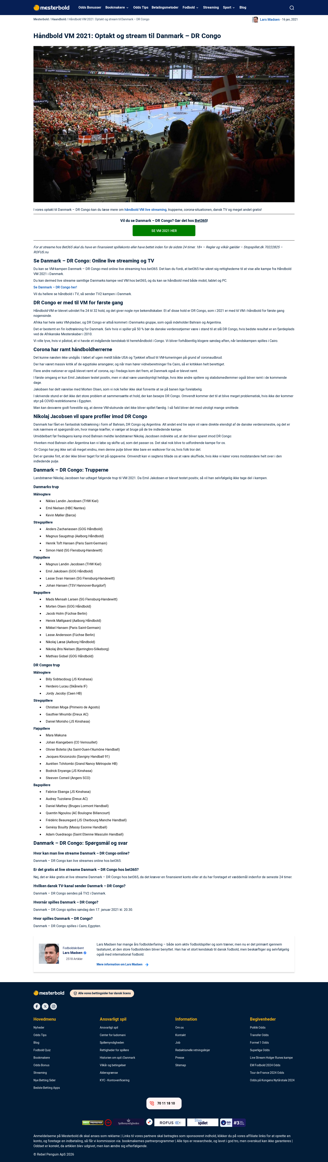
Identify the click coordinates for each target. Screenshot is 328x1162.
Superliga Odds (260, 1050)
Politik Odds (257, 1028)
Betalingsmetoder (165, 7)
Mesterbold (41, 19)
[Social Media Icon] (36, 1006)
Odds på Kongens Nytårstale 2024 (272, 1080)
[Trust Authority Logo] (128, 1122)
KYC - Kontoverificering (114, 1080)
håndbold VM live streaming (145, 209)
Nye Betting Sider (44, 1080)
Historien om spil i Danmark (117, 1058)
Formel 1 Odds (259, 1043)
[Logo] (51, 994)
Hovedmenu (44, 1019)
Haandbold (58, 19)
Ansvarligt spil (113, 1019)
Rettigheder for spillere (114, 1050)
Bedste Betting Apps (46, 1088)
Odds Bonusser (89, 7)
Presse (179, 1058)
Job (177, 1043)
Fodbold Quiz (42, 1050)
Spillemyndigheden (112, 1043)
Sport (227, 7)
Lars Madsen (270, 19)
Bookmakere (115, 7)
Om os (179, 1028)
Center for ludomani (113, 1035)
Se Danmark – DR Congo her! (55, 287)
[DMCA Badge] (92, 1122)
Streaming (211, 7)
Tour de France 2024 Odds (267, 1073)
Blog (243, 7)
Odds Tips (140, 7)
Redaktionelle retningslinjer (192, 1050)
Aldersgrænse (109, 1073)
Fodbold (189, 7)
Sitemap (180, 1065)
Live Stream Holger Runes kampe (271, 1058)
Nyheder (38, 1028)
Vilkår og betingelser (113, 1065)
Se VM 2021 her (164, 230)
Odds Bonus (41, 1065)
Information (186, 1019)
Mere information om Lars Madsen (122, 964)
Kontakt (180, 1035)
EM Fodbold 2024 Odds (265, 1065)
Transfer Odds (259, 1035)
